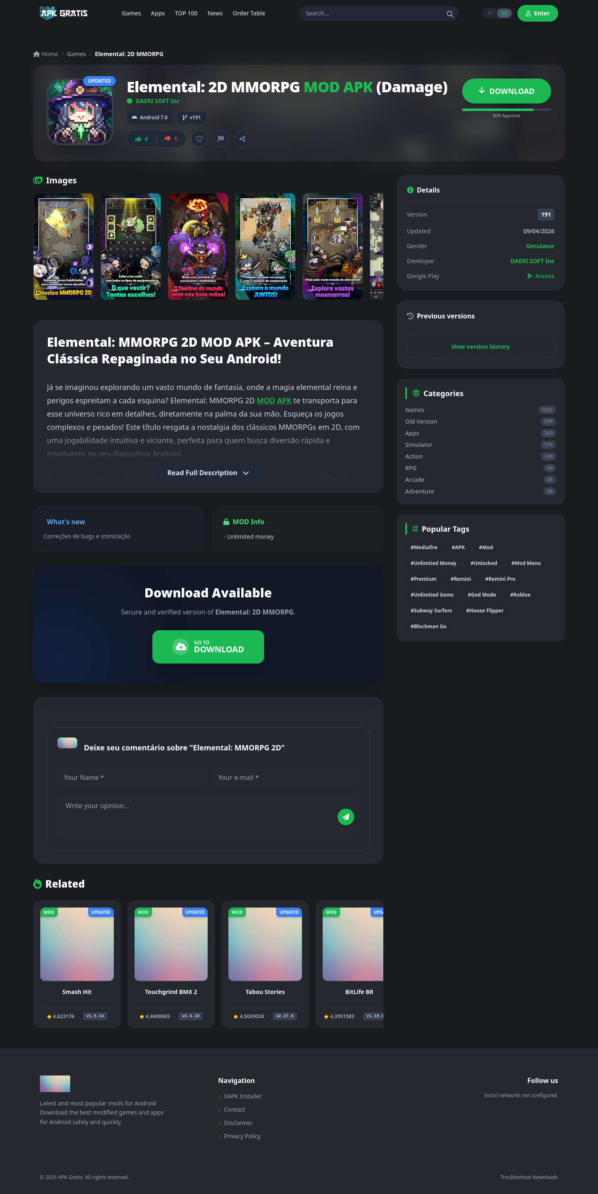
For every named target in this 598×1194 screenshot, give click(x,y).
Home (45, 54)
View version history (480, 346)
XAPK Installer (240, 1096)
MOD (266, 400)
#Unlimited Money (434, 563)
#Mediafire (424, 547)
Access (540, 276)
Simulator (540, 246)
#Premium (423, 578)
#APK (458, 547)
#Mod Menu (526, 563)
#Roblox (520, 594)
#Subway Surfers (431, 610)
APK (284, 400)
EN (504, 13)
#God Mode (482, 594)
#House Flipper (485, 610)
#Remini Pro (500, 578)
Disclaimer (235, 1123)
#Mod (486, 547)
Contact (231, 1109)
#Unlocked (484, 563)
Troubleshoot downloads (529, 1177)
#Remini (461, 578)
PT (488, 13)
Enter (538, 13)
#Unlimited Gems (432, 594)
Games (76, 54)
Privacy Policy (239, 1136)
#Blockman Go (428, 626)
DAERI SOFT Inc (153, 101)
